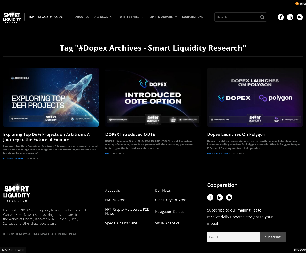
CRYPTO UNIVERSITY (163, 17)
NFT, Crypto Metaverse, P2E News (127, 211)
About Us (112, 190)
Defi (107, 153)
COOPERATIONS (192, 17)
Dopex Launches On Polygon (236, 134)
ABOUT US (82, 17)
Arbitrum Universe (13, 158)
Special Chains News (121, 223)
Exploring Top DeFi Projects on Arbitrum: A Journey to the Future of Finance (46, 136)
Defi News (163, 190)
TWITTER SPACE (131, 17)
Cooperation (222, 184)
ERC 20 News (115, 200)
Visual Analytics (167, 223)
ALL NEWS (103, 17)
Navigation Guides (169, 211)
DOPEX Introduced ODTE (130, 134)
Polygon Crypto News (218, 153)
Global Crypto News (170, 200)
